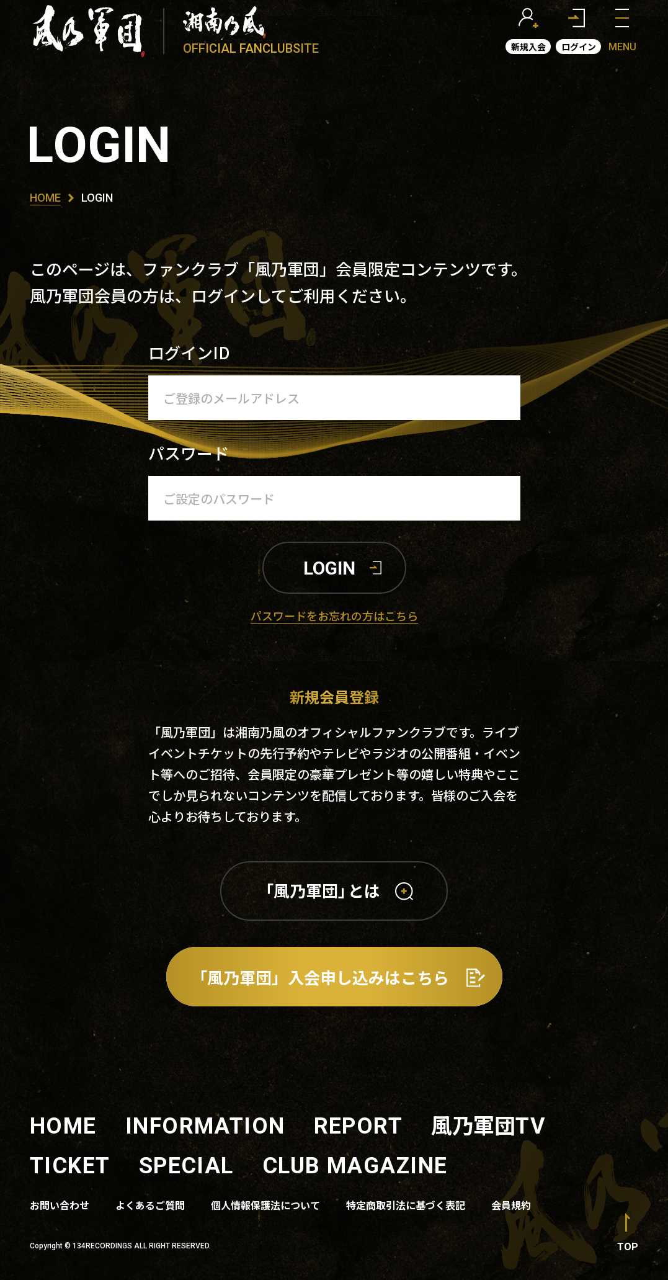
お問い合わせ (59, 1204)
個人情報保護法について (265, 1204)
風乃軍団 (488, 1124)
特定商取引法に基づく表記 (405, 1204)
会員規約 (511, 1204)
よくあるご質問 (150, 1204)
